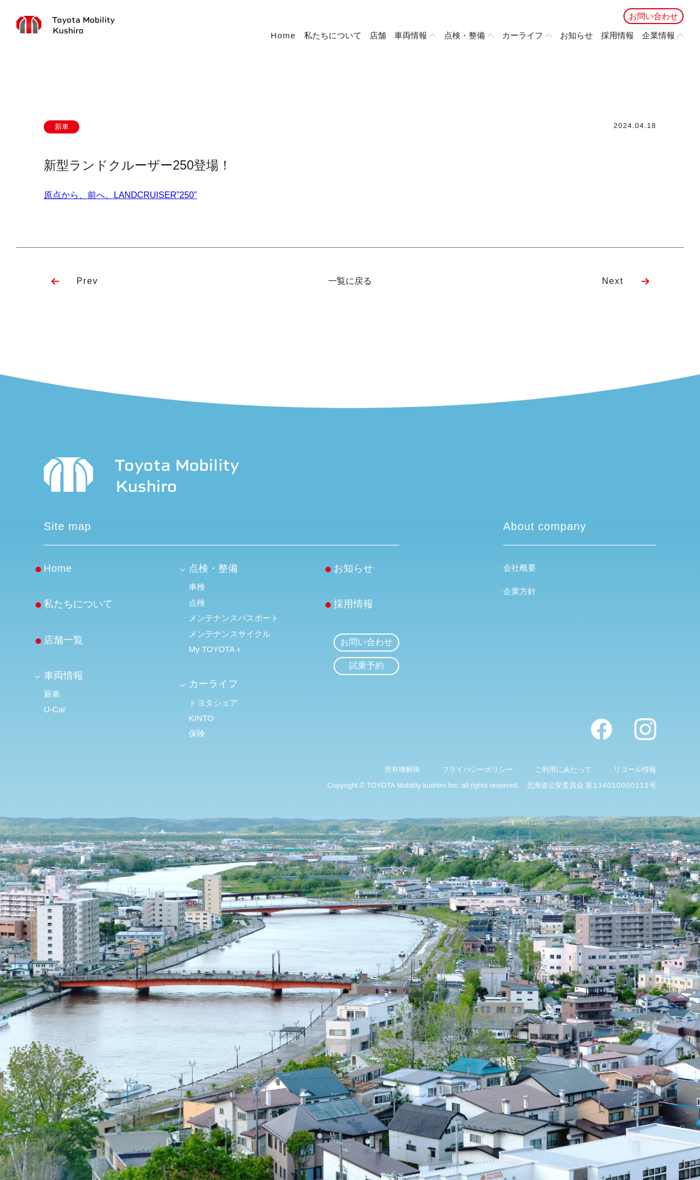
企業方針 (519, 591)
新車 (52, 694)
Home (283, 35)
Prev (87, 281)
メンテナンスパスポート (234, 618)
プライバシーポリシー (477, 769)
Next (612, 281)
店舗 (378, 35)
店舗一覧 (63, 640)
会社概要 (519, 567)
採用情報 (617, 35)
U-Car (55, 709)
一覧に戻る (350, 281)
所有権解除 (402, 769)
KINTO (201, 718)
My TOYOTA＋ (216, 649)
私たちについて (332, 35)
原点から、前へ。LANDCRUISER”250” (120, 195)
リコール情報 (635, 769)
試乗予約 (366, 665)
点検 (197, 602)
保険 (197, 733)
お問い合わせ (653, 16)
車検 (197, 586)
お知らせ (576, 35)
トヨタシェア (213, 702)
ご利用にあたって (563, 769)
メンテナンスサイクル (230, 633)
